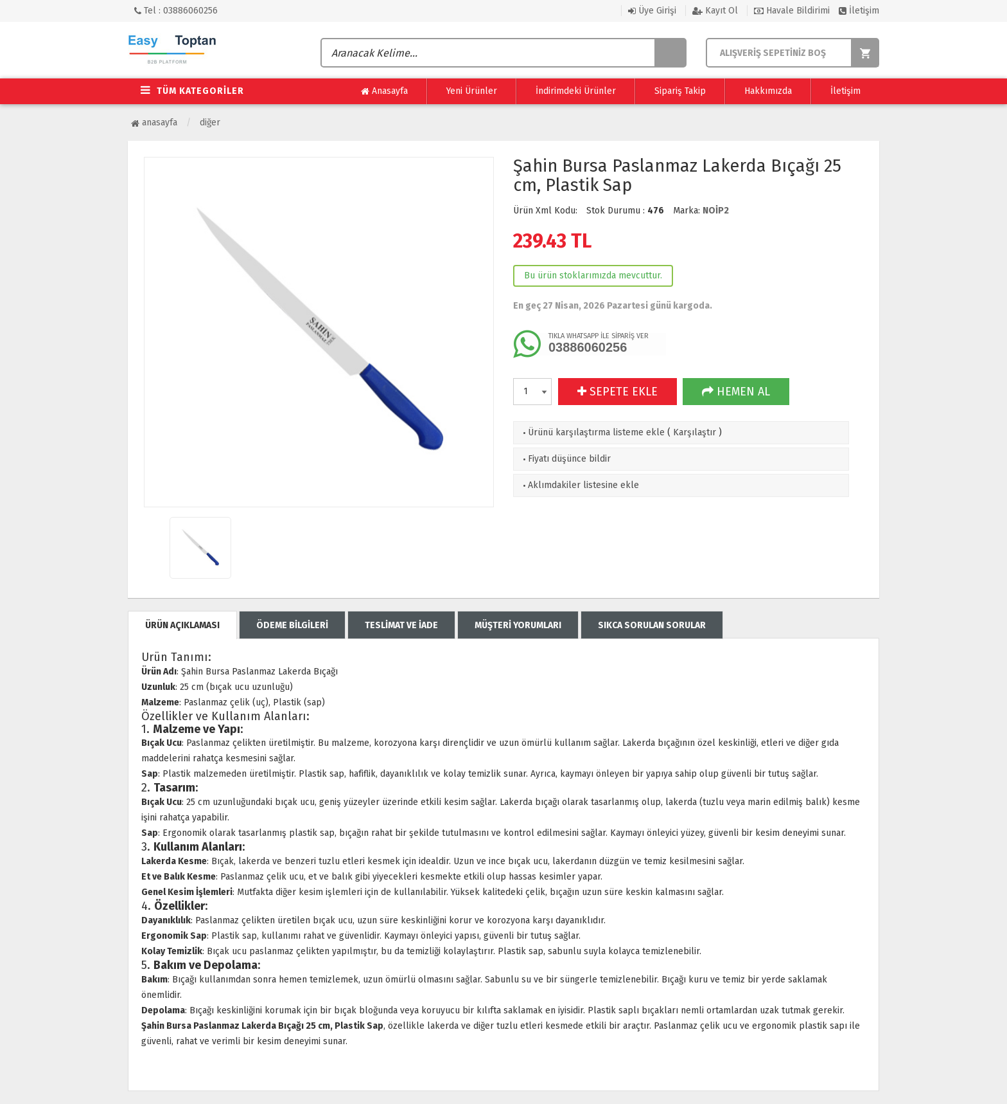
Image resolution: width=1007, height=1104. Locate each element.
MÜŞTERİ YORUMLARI (518, 625)
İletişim (859, 10)
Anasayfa (384, 91)
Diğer (210, 122)
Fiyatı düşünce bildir (565, 458)
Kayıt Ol (715, 10)
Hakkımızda (768, 91)
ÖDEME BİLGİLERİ (292, 625)
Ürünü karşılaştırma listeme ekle (592, 432)
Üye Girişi (652, 10)
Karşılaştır (694, 432)
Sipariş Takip (680, 91)
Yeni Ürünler (471, 91)
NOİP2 (716, 210)
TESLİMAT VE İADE (401, 625)
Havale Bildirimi (792, 10)
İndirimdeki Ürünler (576, 91)
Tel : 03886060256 (176, 10)
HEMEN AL (736, 391)
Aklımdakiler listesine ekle (579, 485)
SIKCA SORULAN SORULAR (652, 625)
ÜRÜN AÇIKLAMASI (182, 625)
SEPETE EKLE (617, 391)
